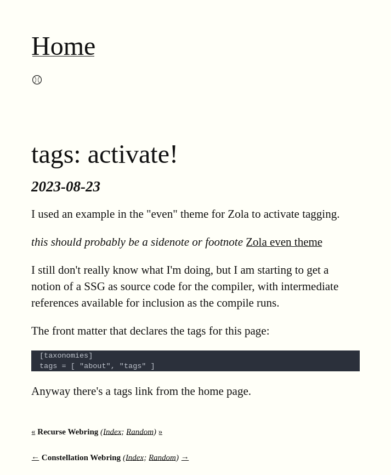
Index (112, 431)
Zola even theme (284, 241)
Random (140, 431)
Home (63, 45)
